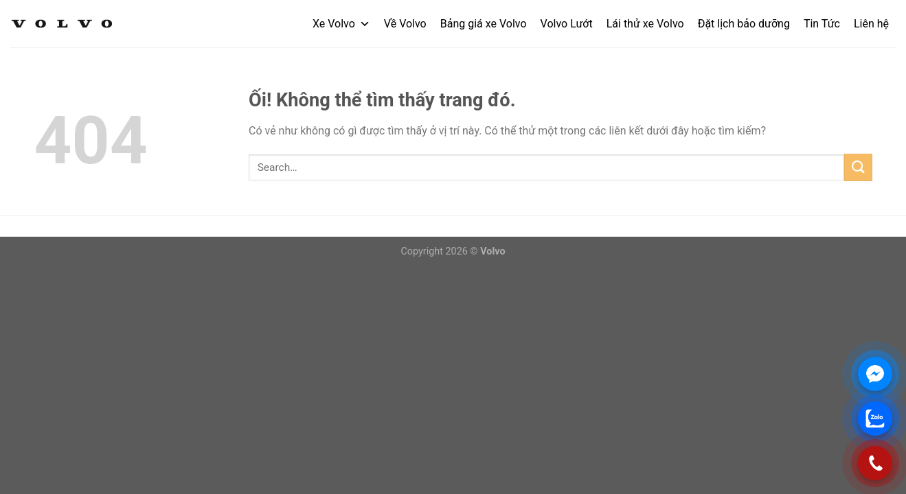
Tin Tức (822, 23)
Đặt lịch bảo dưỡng (744, 23)
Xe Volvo (341, 23)
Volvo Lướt (567, 23)
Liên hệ (871, 23)
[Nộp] (858, 167)
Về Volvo (405, 23)
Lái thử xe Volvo (645, 23)
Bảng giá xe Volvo (483, 23)
